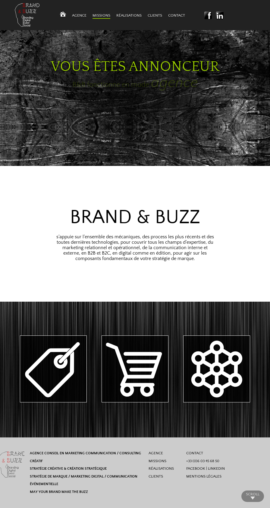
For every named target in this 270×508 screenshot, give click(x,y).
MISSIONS (157, 461)
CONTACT (194, 453)
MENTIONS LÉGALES (203, 476)
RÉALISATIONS (161, 468)
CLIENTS (156, 476)
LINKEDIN (216, 468)
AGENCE (156, 453)
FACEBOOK (195, 468)
